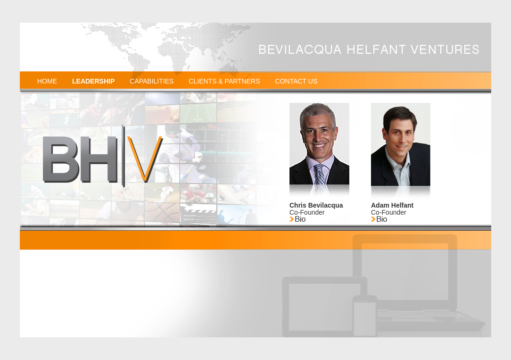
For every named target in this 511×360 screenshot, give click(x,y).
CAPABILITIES (151, 81)
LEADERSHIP (93, 81)
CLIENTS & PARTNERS (224, 81)
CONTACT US (296, 81)
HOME (47, 81)
